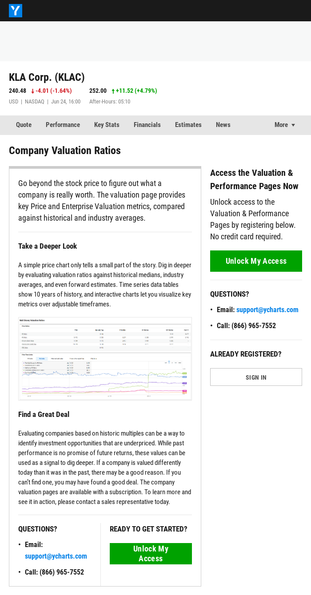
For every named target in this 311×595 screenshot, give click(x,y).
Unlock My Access (150, 553)
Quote (24, 125)
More (281, 125)
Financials (147, 125)
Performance (63, 125)
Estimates (188, 125)
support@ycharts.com (56, 556)
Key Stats (107, 125)
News (223, 125)
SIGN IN (256, 377)
